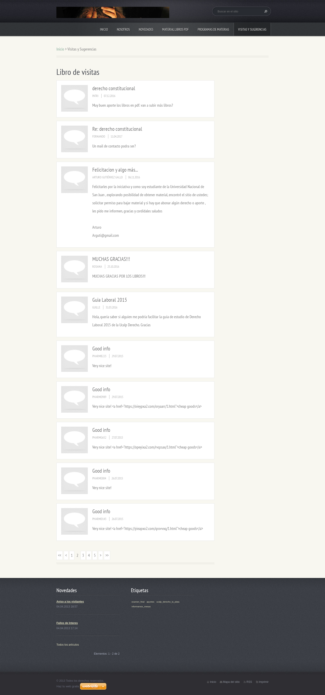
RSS (249, 681)
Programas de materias (213, 29)
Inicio (104, 29)
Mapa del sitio (231, 681)
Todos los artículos (67, 644)
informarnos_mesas (141, 606)
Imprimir (264, 681)
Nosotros (123, 29)
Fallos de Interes (67, 623)
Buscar (265, 11)
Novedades (146, 29)
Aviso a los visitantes (70, 601)
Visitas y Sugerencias (252, 29)
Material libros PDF (175, 29)
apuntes (150, 602)
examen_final (138, 602)
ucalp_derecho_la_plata (167, 602)
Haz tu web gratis (67, 686)
